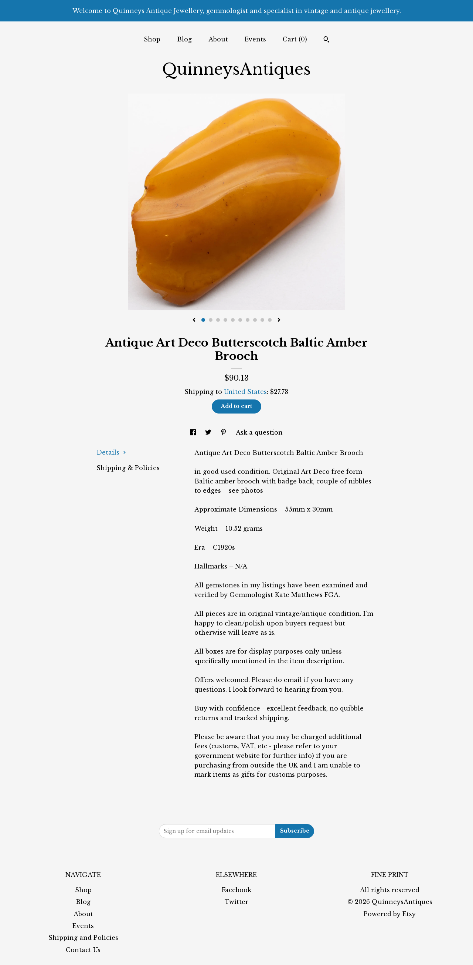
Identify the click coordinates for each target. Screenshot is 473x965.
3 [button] (218, 320)
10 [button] (270, 320)
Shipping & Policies (128, 468)
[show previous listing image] (194, 320)
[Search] (326, 40)
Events (255, 39)
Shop (152, 39)
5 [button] (233, 320)
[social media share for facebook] (194, 432)
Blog (184, 39)
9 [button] (262, 320)
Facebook (236, 890)
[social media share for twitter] (209, 432)
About (218, 39)
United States (245, 391)
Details (111, 452)
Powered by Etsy (390, 914)
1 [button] (203, 320)
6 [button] (240, 320)
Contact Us (83, 950)
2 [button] (210, 320)
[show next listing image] (279, 320)
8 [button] (255, 320)
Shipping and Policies (83, 937)
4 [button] (225, 320)
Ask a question (259, 432)
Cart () (295, 39)
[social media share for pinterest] (224, 432)
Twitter (236, 901)
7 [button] (247, 320)
